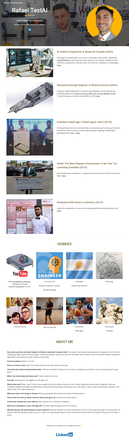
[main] (29, 16)
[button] (126, 2)
